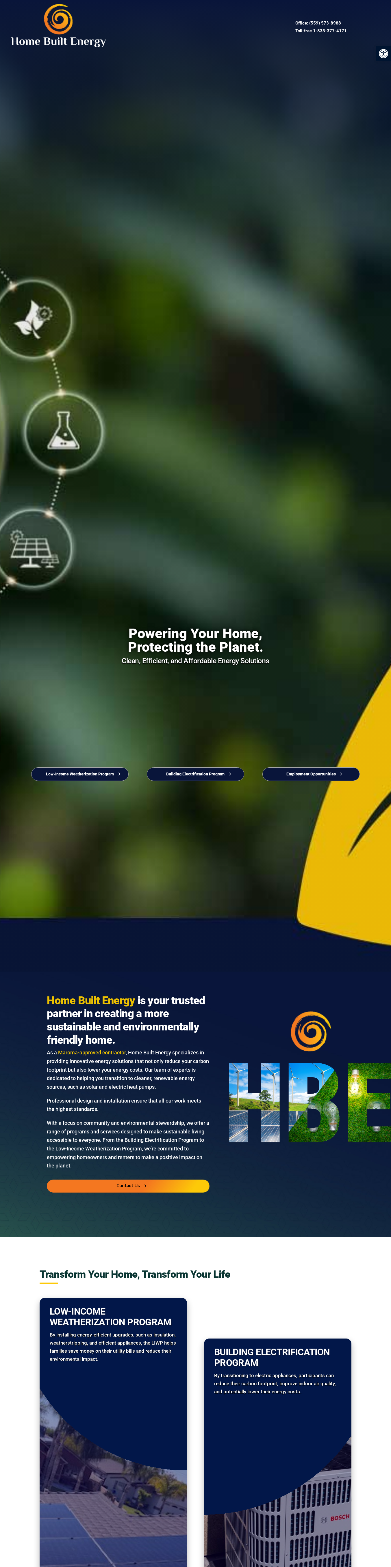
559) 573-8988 (326, 23)
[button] (383, 53)
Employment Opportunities (311, 774)
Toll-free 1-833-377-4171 (321, 30)
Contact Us (193, 27)
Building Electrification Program (195, 774)
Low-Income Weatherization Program (80, 774)
